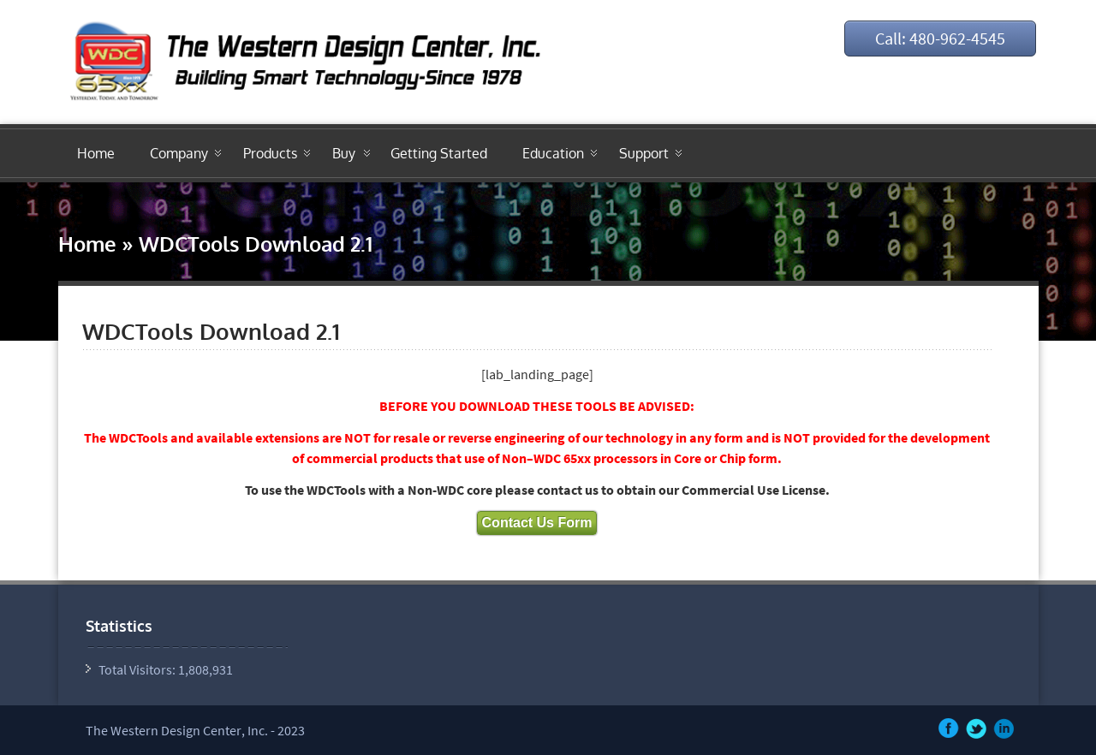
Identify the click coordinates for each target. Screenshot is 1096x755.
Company (179, 153)
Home (96, 153)
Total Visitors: (138, 669)
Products (270, 153)
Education (553, 153)
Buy (343, 153)
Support (644, 153)
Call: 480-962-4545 (940, 38)
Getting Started (438, 153)
